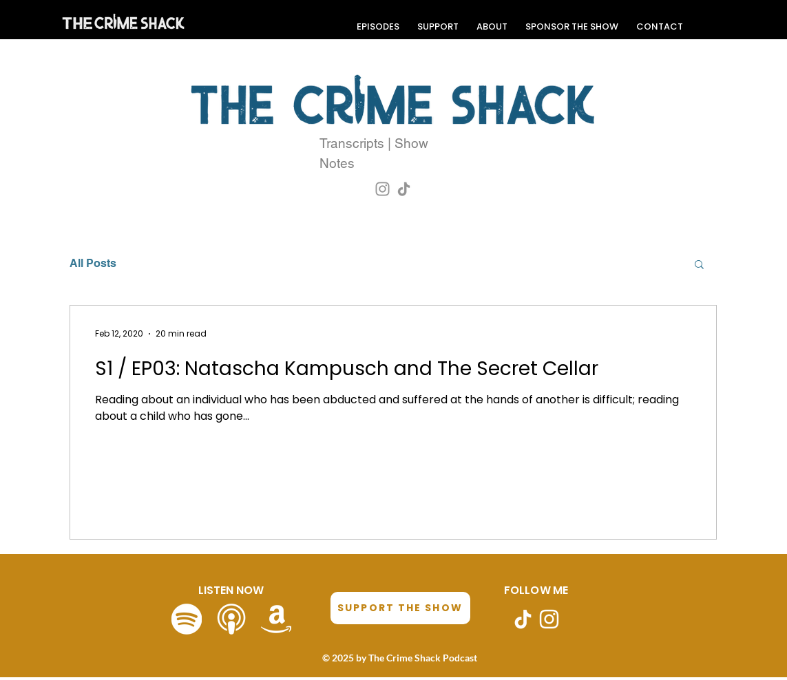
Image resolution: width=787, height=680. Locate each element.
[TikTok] (404, 189)
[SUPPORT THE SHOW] (400, 608)
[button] (699, 265)
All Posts (93, 263)
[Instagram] (382, 189)
